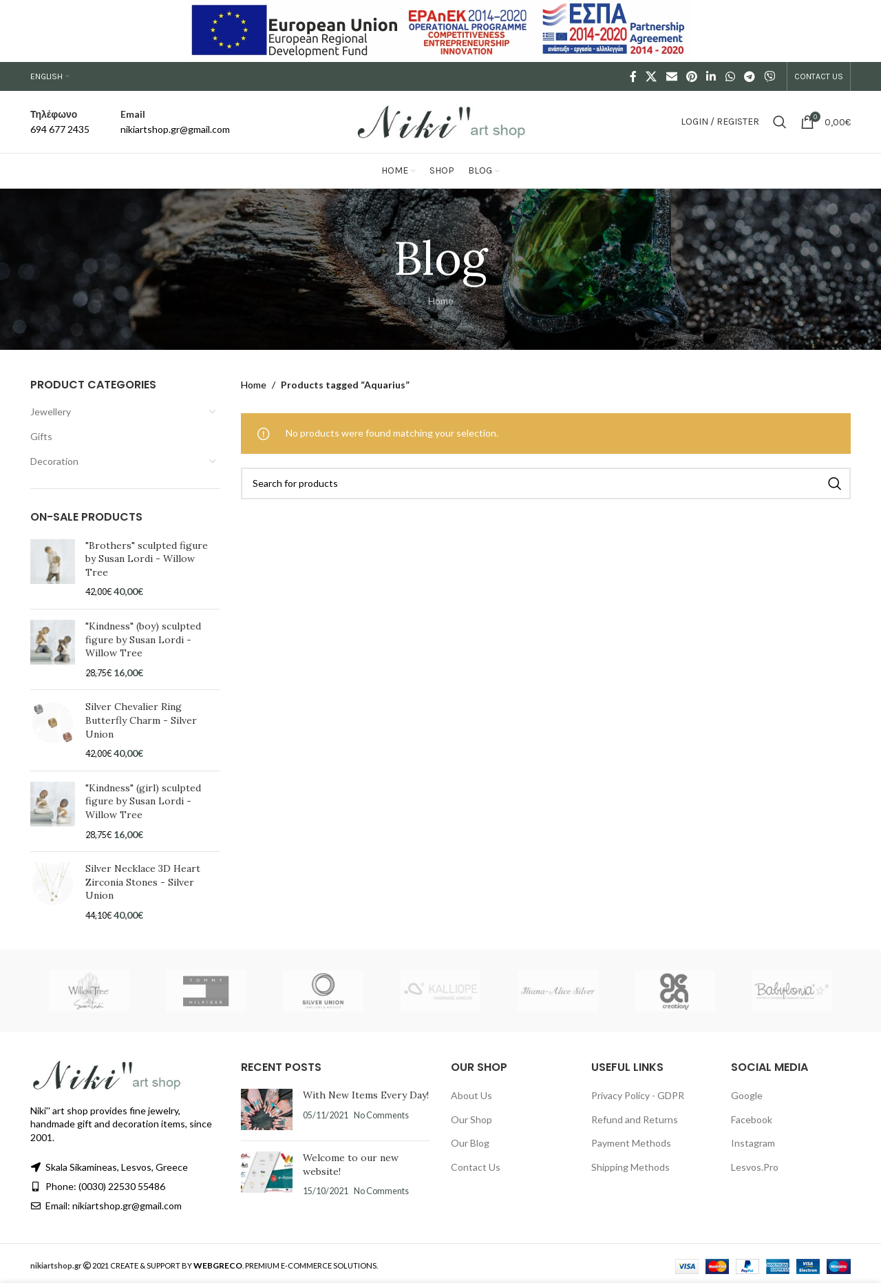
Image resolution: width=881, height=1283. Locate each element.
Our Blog (470, 1143)
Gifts (41, 436)
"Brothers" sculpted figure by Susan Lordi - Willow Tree (146, 558)
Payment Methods (631, 1143)
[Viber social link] (770, 76)
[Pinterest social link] (691, 76)
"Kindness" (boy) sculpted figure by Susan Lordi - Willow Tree (143, 639)
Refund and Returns (634, 1119)
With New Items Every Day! (366, 1095)
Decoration (54, 461)
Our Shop (471, 1119)
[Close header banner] (864, 31)
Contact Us (475, 1167)
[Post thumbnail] (267, 1109)
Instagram (753, 1143)
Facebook (751, 1119)
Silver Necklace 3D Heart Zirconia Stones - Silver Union (142, 881)
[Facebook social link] (633, 76)
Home (441, 300)
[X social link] (651, 76)
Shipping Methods (630, 1167)
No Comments (381, 1115)
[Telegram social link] (749, 76)
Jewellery (50, 411)
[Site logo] (440, 121)
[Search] (780, 122)
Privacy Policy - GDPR (637, 1095)
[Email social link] (671, 76)
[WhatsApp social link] (730, 76)
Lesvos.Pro (754, 1167)
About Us (471, 1095)
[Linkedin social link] (711, 76)
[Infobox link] (59, 122)
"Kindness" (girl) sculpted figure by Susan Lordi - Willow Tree (143, 801)
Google (747, 1095)
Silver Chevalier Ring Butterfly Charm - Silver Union (141, 720)
